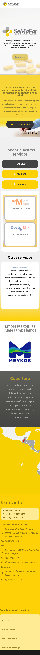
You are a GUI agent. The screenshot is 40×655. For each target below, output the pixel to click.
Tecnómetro (24, 652)
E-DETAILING (20, 235)
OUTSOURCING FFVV (20, 209)
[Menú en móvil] (37, 4)
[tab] (20, 164)
